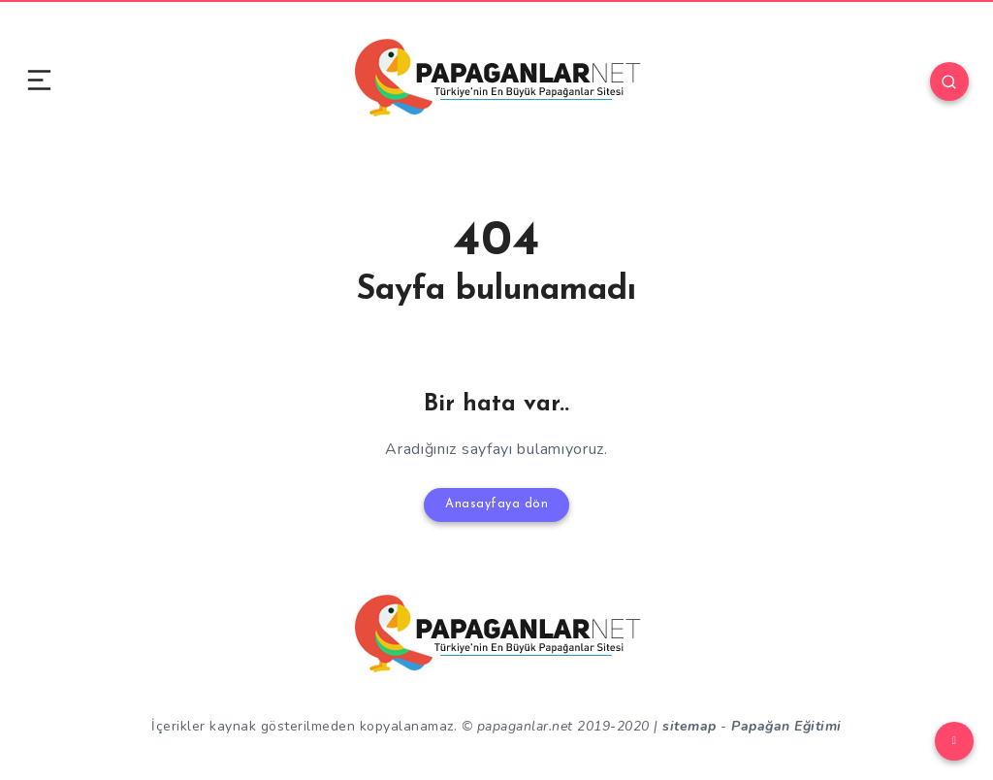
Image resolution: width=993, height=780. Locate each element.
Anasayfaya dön (496, 502)
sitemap (689, 719)
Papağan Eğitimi (786, 719)
